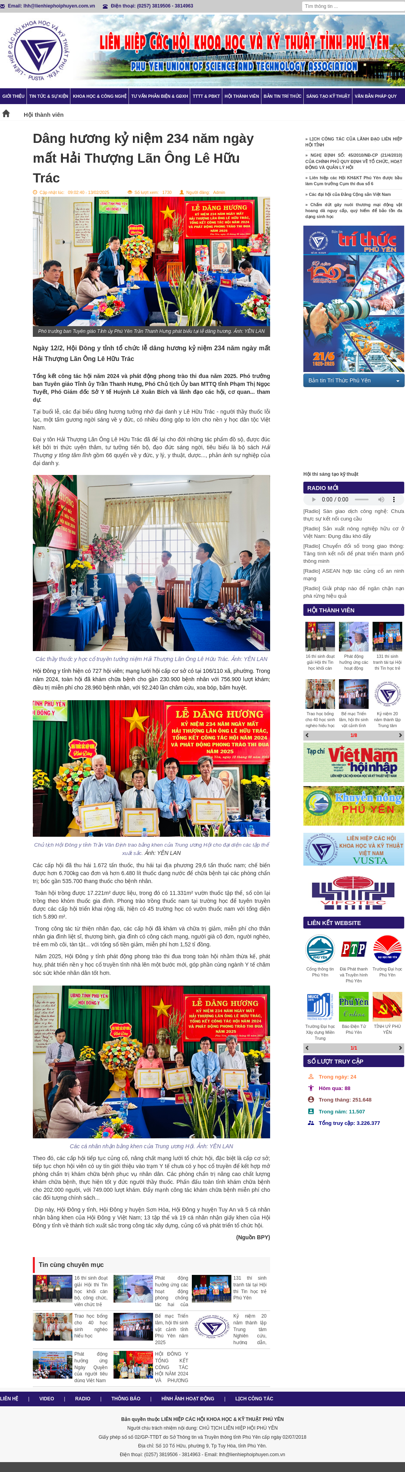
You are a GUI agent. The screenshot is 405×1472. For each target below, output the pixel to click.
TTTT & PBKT (206, 96)
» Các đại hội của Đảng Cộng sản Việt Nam (348, 198)
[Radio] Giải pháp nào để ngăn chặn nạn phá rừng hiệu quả (353, 592)
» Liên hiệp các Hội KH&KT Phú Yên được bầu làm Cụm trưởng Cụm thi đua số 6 (353, 185)
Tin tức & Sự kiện (48, 96)
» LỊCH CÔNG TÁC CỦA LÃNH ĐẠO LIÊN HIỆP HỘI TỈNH (353, 146)
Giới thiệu (13, 96)
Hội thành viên (242, 96)
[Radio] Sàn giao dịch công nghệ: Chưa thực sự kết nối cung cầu (353, 515)
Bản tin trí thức (283, 96)
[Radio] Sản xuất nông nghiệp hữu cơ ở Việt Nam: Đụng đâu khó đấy (353, 532)
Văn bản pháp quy (376, 96)
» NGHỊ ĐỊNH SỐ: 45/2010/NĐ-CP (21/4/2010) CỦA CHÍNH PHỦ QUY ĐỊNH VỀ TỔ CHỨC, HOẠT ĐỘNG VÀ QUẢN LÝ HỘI (353, 166)
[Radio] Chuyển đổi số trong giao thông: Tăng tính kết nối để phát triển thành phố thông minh (353, 553)
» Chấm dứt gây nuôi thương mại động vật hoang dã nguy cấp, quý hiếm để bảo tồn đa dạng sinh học (353, 215)
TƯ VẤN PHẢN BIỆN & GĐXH (159, 96)
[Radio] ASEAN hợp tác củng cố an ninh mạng (353, 574)
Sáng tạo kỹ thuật (328, 96)
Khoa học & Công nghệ (100, 96)
